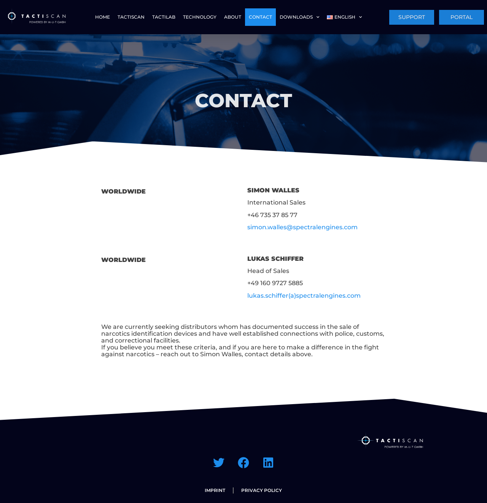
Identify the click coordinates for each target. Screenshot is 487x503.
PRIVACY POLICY (261, 490)
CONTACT (260, 17)
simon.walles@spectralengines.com (302, 227)
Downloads (299, 17)
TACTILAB (163, 17)
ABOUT (232, 17)
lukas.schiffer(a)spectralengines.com (304, 295)
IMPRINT (215, 490)
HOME (102, 17)
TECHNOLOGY (199, 17)
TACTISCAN (131, 17)
